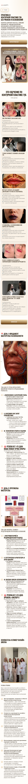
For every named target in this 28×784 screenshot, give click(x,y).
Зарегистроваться (14, 42)
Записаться (14, 322)
